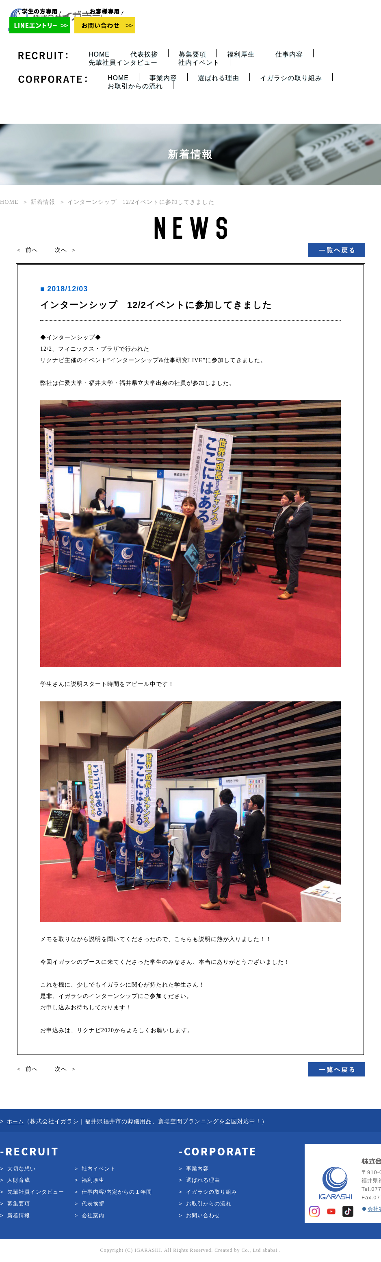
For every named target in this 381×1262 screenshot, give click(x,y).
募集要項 (192, 54)
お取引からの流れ (135, 86)
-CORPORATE (218, 1151)
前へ (32, 250)
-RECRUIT (29, 1151)
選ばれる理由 (218, 77)
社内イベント (199, 62)
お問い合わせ (203, 1215)
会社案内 (93, 1215)
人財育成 (18, 1180)
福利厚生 (241, 54)
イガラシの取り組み (291, 77)
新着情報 (18, 1215)
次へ (61, 250)
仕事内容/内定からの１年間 (117, 1192)
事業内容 (163, 77)
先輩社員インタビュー (123, 62)
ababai (269, 1250)
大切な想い (21, 1169)
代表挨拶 (144, 54)
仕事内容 (289, 54)
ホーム (15, 1121)
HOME (99, 54)
